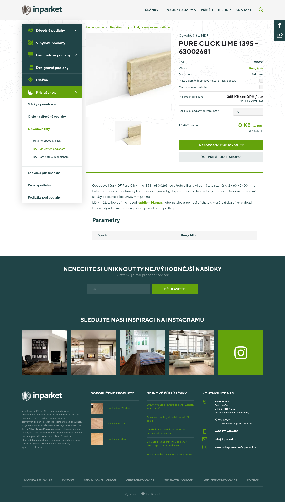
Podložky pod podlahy (44, 197)
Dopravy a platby (38, 479)
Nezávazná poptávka (221, 145)
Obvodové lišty (53, 129)
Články (152, 10)
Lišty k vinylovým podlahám (153, 27)
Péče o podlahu (39, 185)
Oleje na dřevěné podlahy (47, 116)
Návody (68, 479)
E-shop (224, 10)
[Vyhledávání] (261, 9)
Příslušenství (53, 92)
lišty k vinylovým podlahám (48, 148)
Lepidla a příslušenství (44, 173)
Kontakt (243, 10)
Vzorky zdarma (181, 10)
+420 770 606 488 (227, 431)
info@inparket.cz (226, 439)
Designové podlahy (48, 67)
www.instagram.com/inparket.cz (236, 447)
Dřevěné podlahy (53, 30)
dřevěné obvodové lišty (46, 140)
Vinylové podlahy (53, 42)
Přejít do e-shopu (221, 157)
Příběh (207, 10)
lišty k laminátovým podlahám (50, 156)
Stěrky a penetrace (42, 104)
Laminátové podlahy (53, 55)
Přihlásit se (175, 289)
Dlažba (38, 79)
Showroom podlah (100, 479)
